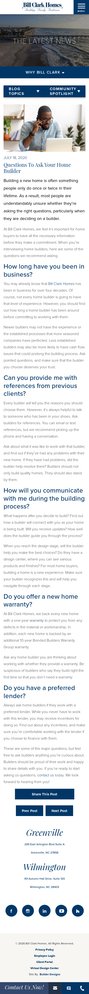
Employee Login (44, 955)
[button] (55, 988)
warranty (37, 620)
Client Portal (44, 962)
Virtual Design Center (44, 968)
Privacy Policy (44, 949)
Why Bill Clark (43, 72)
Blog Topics (16, 91)
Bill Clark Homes (61, 283)
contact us (45, 775)
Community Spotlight (63, 91)
